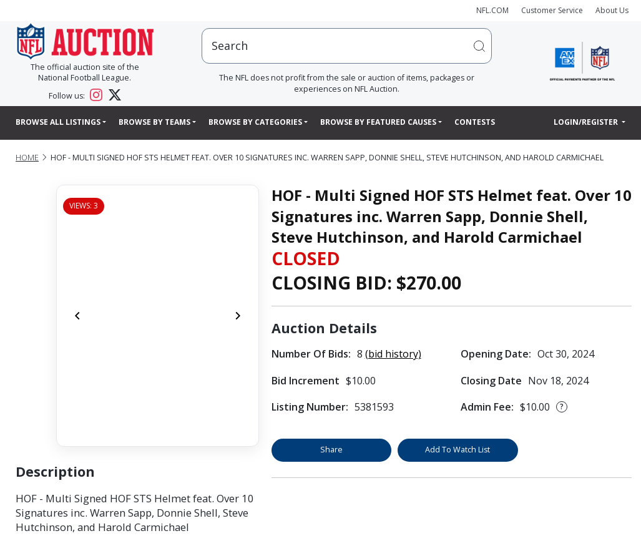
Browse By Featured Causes (378, 122)
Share (331, 449)
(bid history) (393, 354)
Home (27, 157)
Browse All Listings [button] (58, 122)
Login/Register (587, 122)
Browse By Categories (255, 122)
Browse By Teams (154, 122)
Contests (474, 122)
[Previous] (77, 316)
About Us (612, 10)
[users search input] (347, 46)
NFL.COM (492, 10)
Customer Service (552, 10)
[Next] (238, 316)
